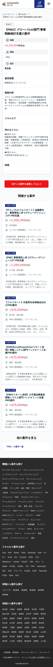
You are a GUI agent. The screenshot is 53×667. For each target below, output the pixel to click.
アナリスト (6, 511)
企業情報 (7, 652)
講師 (32, 538)
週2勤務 (24, 590)
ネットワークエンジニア (29, 474)
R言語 (4, 575)
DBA (20, 506)
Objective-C (6, 562)
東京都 (4, 609)
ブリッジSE (14, 488)
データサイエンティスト (19, 538)
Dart (17, 575)
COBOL (20, 566)
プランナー (39, 506)
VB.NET (24, 562)
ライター (21, 529)
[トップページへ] (10, 4)
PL (45, 483)
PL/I (27, 566)
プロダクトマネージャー (30, 497)
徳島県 (4, 636)
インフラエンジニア (10, 474)
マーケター (41, 524)
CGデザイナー (7, 524)
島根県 (21, 632)
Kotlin (34, 571)
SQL (4, 571)
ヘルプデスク (7, 533)
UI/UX (29, 529)
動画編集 (31, 524)
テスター (5, 483)
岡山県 (28, 632)
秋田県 (43, 614)
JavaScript (31, 553)
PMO (8, 57)
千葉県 (41, 609)
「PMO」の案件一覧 (14, 446)
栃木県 (26, 618)
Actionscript (41, 566)
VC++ (37, 562)
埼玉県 (34, 609)
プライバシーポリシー (29, 652)
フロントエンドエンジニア (33, 470)
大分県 (12, 641)
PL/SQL (12, 566)
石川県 (12, 623)
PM (46, 492)
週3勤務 (33, 590)
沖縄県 (35, 641)
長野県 (34, 623)
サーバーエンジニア (34, 479)
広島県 (35, 632)
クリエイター (21, 524)
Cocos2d (23, 557)
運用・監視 (28, 506)
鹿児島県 (27, 641)
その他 (43, 641)
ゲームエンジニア (18, 483)
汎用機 (4, 488)
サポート (18, 533)
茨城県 (19, 618)
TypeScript (43, 571)
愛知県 (26, 609)
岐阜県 (41, 623)
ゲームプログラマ (9, 502)
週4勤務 (41, 590)
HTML (30, 557)
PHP (10, 553)
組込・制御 (25, 488)
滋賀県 (19, 627)
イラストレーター (9, 520)
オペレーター (39, 529)
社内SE (5, 538)
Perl (15, 557)
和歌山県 (5, 632)
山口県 (43, 632)
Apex (11, 575)
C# (45, 553)
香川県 (12, 636)
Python (16, 553)
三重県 (12, 627)
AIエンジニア (37, 488)
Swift (39, 553)
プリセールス (7, 497)
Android (16, 562)
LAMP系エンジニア (34, 483)
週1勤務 (16, 590)
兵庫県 (34, 627)
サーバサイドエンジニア (11, 470)
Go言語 (27, 571)
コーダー (19, 515)
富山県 (4, 623)
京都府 (26, 627)
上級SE (5, 492)
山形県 (4, 618)
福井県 (19, 623)
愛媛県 (19, 636)
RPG (33, 566)
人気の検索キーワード (11, 657)
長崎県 (41, 636)
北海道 (13, 614)
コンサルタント (37, 492)
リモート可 (6, 590)
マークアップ (23, 520)
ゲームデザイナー (9, 529)
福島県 (12, 618)
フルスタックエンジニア (19, 492)
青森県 (21, 614)
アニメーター (36, 520)
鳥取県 (13, 632)
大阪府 (12, 609)
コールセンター (30, 533)
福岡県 (19, 609)
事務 (39, 533)
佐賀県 (34, 636)
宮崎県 (19, 641)
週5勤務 (5, 594)
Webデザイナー (8, 515)
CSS (37, 557)
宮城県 (35, 614)
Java (4, 553)
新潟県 (41, 618)
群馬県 (34, 618)
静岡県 (4, 627)
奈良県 (41, 627)
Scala (10, 557)
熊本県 (4, 641)
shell (9, 571)
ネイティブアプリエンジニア (13, 479)
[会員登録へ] (39, 4)
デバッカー (40, 502)
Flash (38, 515)
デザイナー (29, 515)
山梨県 (26, 623)
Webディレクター (37, 511)
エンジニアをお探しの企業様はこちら (35, 657)
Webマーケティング (20, 511)
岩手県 (28, 614)
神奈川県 (5, 614)
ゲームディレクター (25, 502)
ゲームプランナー (9, 506)
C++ (4, 557)
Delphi (4, 566)
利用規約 (15, 652)
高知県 (26, 636)
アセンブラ (18, 571)
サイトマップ (44, 652)
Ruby (23, 553)
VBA (31, 562)
